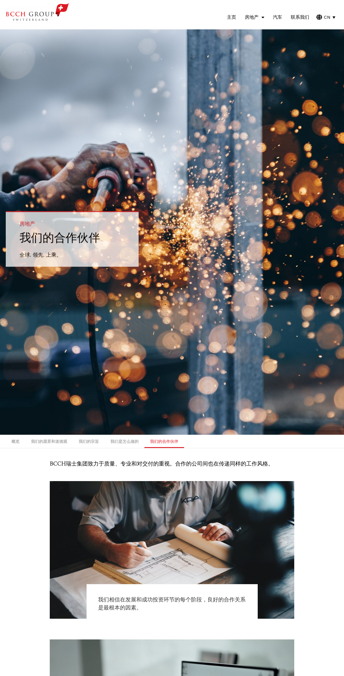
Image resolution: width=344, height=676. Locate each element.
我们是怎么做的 (124, 441)
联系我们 (300, 17)
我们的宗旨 (89, 441)
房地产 (254, 17)
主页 (231, 17)
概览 (16, 441)
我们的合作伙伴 (164, 441)
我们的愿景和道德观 (49, 441)
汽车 (277, 17)
